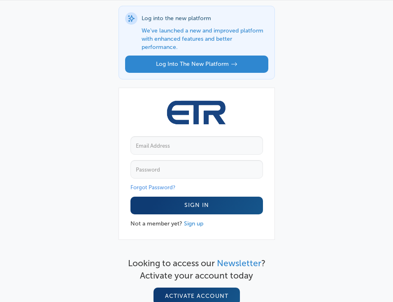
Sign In (196, 205)
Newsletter (239, 263)
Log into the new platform (196, 63)
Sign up (193, 223)
